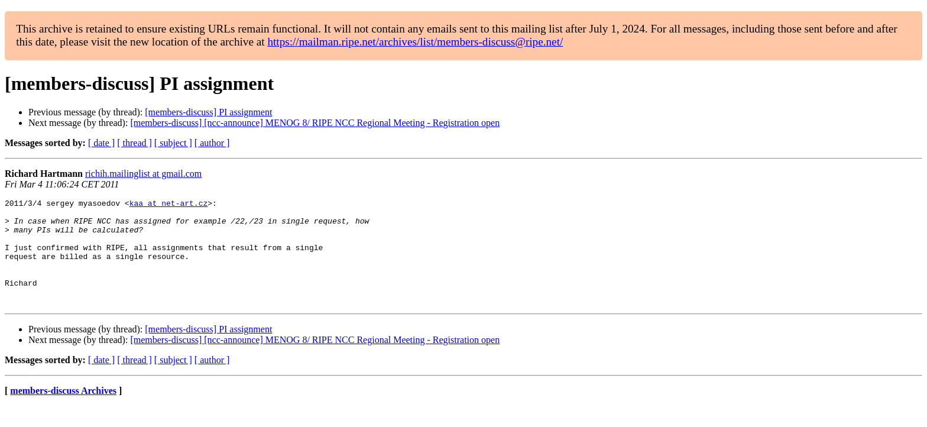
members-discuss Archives (63, 412)
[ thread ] (134, 143)
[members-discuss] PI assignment (208, 112)
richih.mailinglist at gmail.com (143, 174)
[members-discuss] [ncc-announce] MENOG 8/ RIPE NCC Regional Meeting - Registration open (315, 123)
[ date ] (101, 143)
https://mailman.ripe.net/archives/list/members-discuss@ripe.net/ (415, 41)
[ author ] (212, 143)
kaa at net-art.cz (168, 204)
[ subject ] (173, 143)
